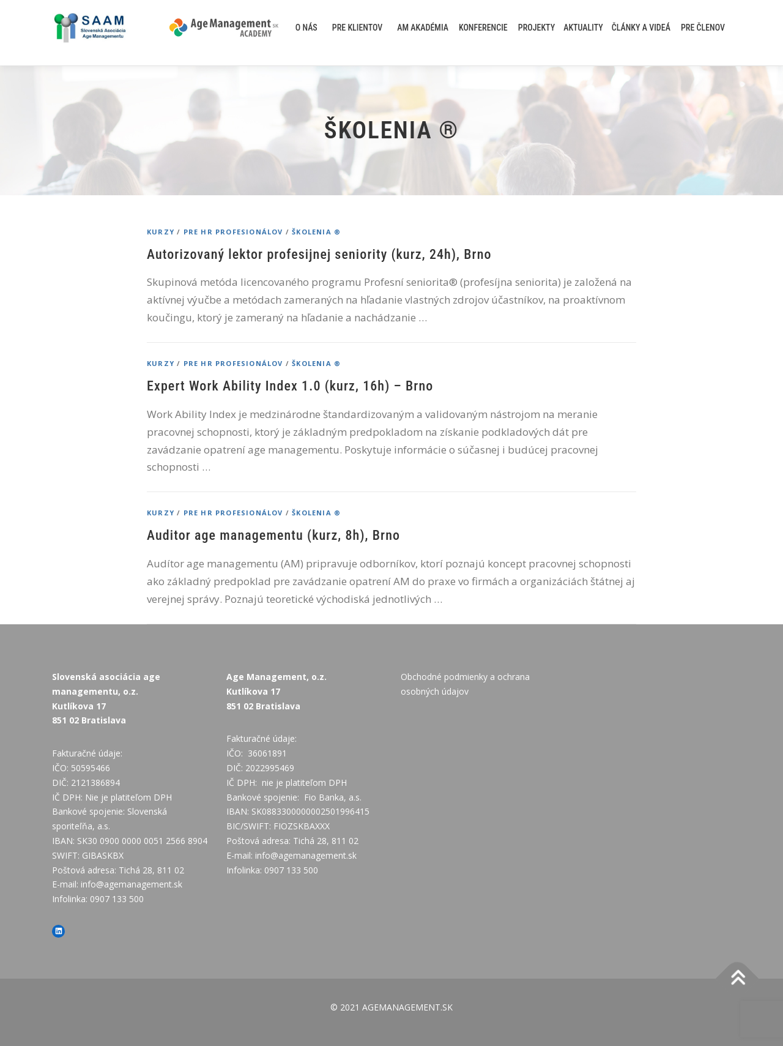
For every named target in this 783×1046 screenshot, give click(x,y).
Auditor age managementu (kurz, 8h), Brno (273, 535)
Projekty (536, 27)
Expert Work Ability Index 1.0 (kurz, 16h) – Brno (290, 386)
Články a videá (641, 27)
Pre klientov (357, 27)
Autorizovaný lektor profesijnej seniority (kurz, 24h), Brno (319, 254)
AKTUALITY (583, 27)
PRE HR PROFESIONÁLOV (233, 231)
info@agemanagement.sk (131, 884)
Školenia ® (316, 231)
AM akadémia (422, 27)
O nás (306, 27)
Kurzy (160, 231)
